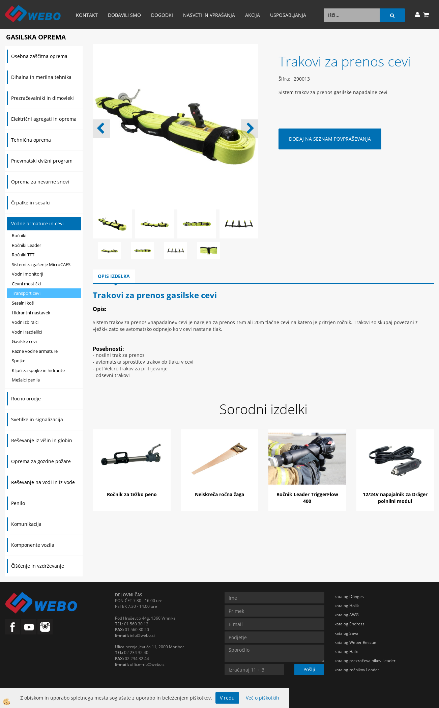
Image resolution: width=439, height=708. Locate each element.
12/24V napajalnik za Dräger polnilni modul (395, 497)
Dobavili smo (124, 15)
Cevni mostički (26, 284)
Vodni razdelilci (27, 332)
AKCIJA (252, 15)
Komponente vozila (32, 545)
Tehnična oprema (31, 140)
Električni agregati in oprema (44, 119)
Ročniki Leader (26, 245)
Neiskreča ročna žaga (219, 494)
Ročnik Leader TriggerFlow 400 (307, 497)
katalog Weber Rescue (355, 642)
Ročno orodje (26, 398)
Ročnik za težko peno (132, 494)
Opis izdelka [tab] (114, 276)
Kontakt (87, 15)
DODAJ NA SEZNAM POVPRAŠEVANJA (330, 139)
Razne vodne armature (35, 351)
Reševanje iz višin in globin (41, 440)
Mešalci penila (26, 380)
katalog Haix (346, 651)
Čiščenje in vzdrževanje (37, 566)
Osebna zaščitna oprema (39, 56)
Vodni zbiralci (25, 322)
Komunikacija (26, 524)
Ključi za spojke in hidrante (38, 370)
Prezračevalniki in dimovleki (42, 98)
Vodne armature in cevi (37, 223)
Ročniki (19, 235)
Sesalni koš (23, 303)
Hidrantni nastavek (31, 313)
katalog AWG (346, 615)
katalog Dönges (349, 596)
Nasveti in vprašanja (209, 15)
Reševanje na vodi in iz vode (43, 482)
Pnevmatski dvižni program (41, 161)
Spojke (18, 361)
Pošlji (309, 669)
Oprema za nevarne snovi (40, 181)
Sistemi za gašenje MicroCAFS (41, 264)
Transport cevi (26, 293)
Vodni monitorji (27, 274)
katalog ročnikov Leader (356, 670)
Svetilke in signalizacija (37, 419)
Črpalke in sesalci (31, 202)
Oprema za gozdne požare (41, 461)
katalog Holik (346, 605)
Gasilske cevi (24, 341)
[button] (249, 128)
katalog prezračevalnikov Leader (365, 660)
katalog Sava (346, 633)
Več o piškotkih (262, 698)
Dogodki (162, 15)
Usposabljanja (288, 15)
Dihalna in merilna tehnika (41, 77)
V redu (227, 698)
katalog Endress (349, 624)
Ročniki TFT (23, 255)
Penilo (18, 503)
